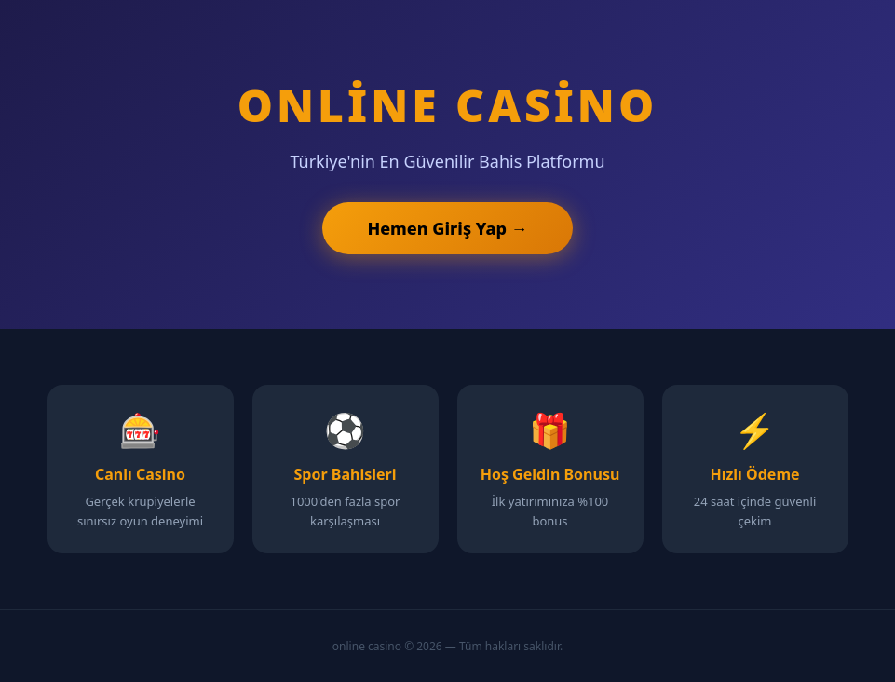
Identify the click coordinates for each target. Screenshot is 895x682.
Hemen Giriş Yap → (447, 228)
